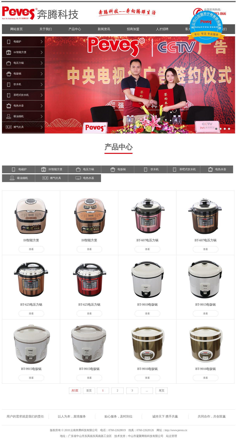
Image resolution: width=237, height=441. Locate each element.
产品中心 (75, 29)
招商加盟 (133, 29)
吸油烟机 (13, 116)
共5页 (74, 390)
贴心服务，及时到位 (118, 416)
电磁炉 (11, 41)
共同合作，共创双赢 (212, 416)
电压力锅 (13, 62)
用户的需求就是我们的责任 (25, 416)
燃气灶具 (13, 127)
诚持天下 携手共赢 (165, 416)
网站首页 (16, 29)
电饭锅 (11, 73)
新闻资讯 (104, 29)
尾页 (161, 390)
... (147, 390)
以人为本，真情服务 (72, 416)
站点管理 (171, 436)
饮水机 (11, 84)
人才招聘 (162, 29)
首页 (89, 390)
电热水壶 (13, 105)
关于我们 (45, 29)
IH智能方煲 (14, 52)
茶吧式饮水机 (15, 94)
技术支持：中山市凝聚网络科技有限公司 (138, 436)
